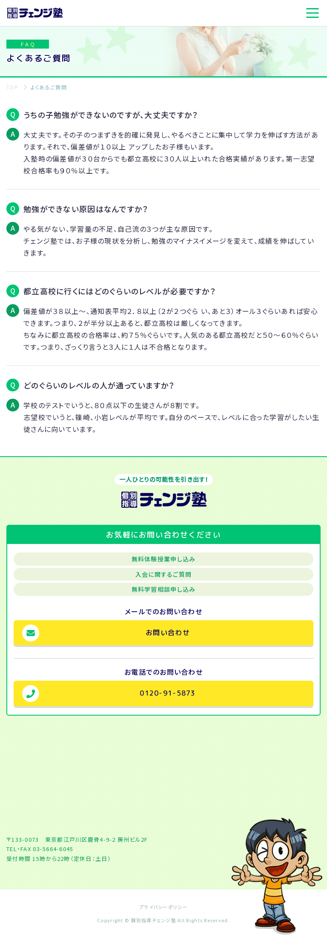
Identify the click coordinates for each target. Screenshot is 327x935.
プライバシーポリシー (163, 906)
